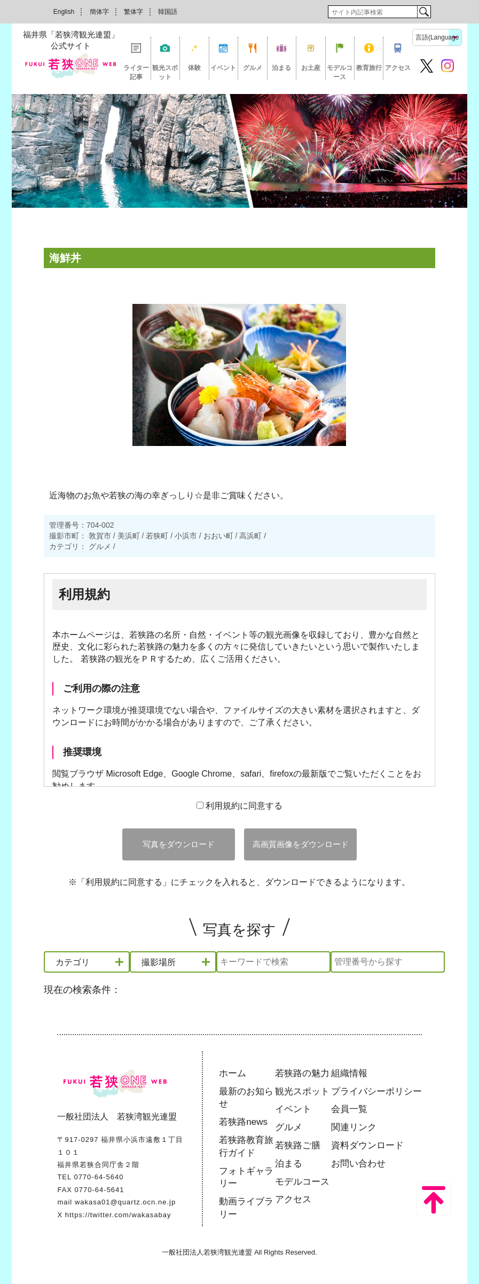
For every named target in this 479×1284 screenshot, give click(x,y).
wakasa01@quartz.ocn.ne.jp (125, 1202)
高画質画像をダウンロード (301, 844)
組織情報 (349, 1073)
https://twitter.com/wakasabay (118, 1215)
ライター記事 (136, 72)
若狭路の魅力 (302, 1073)
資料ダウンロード (367, 1145)
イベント (223, 68)
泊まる (281, 68)
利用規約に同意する (239, 805)
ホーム (232, 1073)
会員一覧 (349, 1109)
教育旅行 (369, 68)
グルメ (252, 68)
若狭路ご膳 (297, 1145)
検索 (423, 12)
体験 (194, 68)
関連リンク (353, 1127)
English (63, 12)
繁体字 (133, 12)
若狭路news (243, 1122)
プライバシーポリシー (376, 1091)
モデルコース (339, 72)
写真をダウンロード (179, 844)
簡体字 (99, 12)
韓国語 (167, 12)
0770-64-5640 (98, 1177)
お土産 (310, 68)
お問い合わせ (358, 1163)
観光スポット (165, 72)
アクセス (398, 68)
